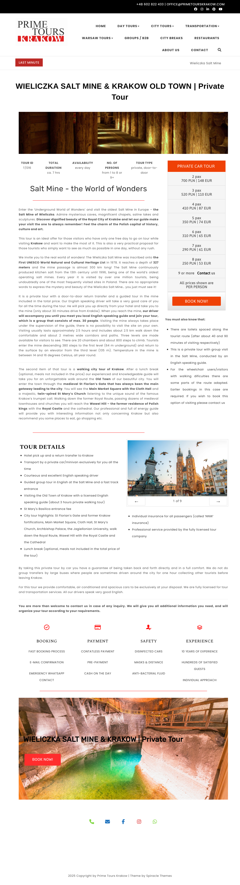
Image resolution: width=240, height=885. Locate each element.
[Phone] (92, 822)
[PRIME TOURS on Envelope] (107, 822)
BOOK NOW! (196, 301)
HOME (101, 26)
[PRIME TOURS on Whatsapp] (155, 822)
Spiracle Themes (159, 876)
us (206, 273)
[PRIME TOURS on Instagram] (139, 822)
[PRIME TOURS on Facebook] (123, 822)
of (177, 501)
